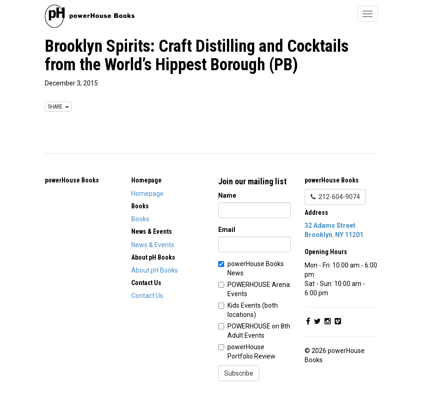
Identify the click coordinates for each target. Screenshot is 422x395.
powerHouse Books (72, 180)
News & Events (152, 245)
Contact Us (147, 295)
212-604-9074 (335, 197)
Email (226, 229)
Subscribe (238, 373)
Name (227, 195)
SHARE (58, 106)
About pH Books (154, 270)
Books (140, 219)
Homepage (147, 193)
